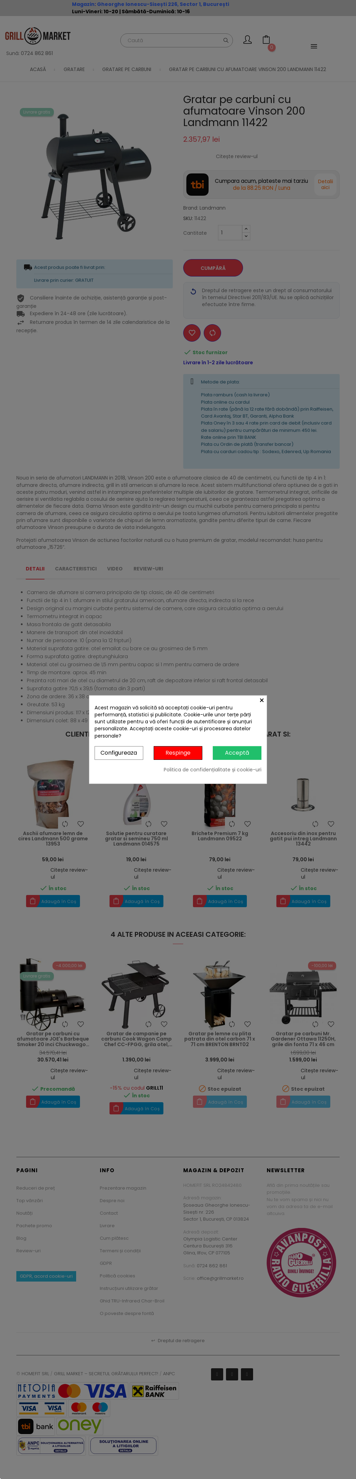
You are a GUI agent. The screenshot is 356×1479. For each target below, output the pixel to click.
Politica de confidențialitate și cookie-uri (212, 769)
